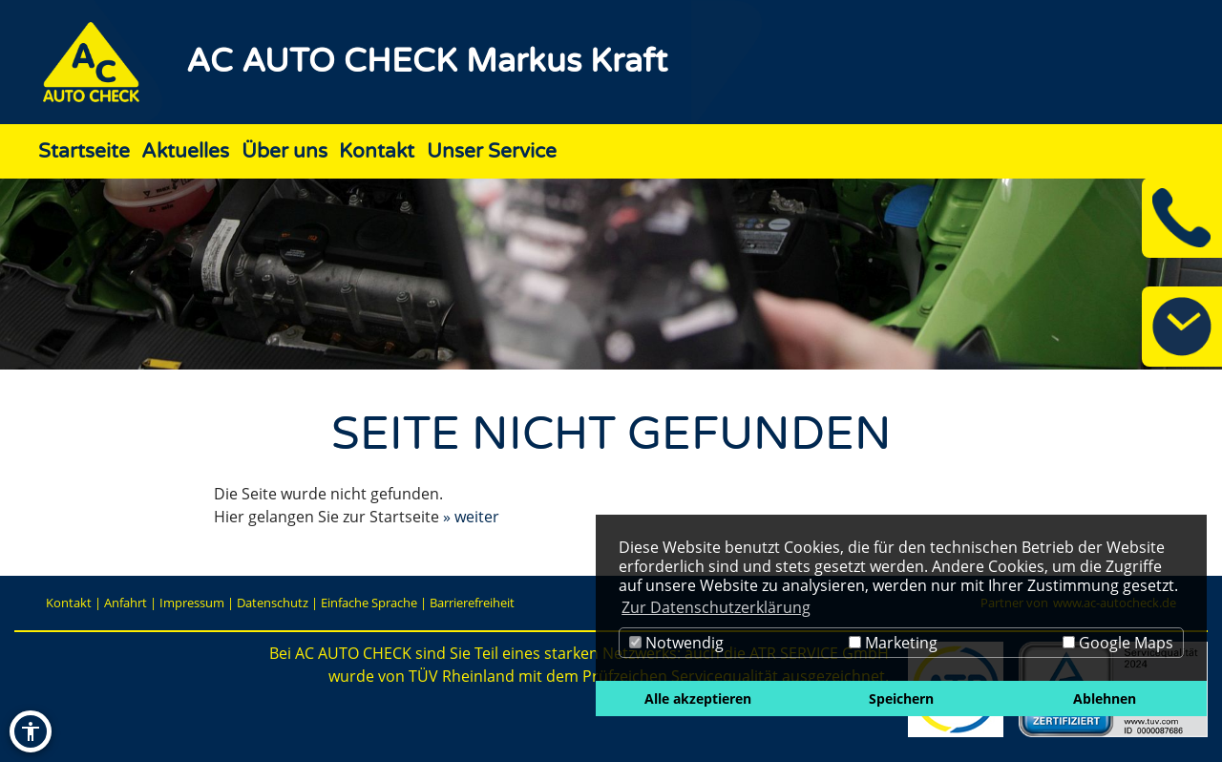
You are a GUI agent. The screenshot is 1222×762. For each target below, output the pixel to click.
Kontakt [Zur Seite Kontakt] (376, 151)
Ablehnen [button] (1104, 698)
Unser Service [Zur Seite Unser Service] (492, 151)
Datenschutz (272, 602)
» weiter (471, 516)
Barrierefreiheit (472, 602)
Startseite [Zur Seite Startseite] (84, 151)
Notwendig (676, 642)
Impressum (191, 602)
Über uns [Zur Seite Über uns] (284, 151)
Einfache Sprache (369, 602)
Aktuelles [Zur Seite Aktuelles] (185, 151)
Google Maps (1118, 642)
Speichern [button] (901, 698)
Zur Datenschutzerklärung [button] (716, 607)
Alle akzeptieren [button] (697, 698)
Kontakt (69, 602)
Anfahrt (125, 602)
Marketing (893, 642)
